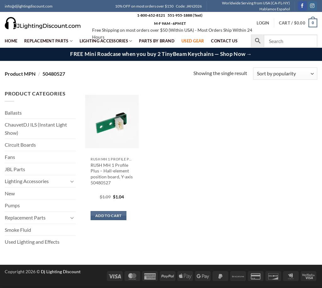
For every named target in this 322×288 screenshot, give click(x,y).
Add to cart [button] (108, 216)
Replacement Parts (48, 41)
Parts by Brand (157, 40)
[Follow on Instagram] (312, 6)
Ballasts (13, 113)
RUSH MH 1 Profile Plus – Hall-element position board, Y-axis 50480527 (112, 173)
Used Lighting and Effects (32, 242)
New (10, 193)
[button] (298, 23)
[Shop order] (285, 74)
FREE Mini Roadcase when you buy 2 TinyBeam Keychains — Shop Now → (161, 54)
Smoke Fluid (18, 230)
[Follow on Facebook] (302, 6)
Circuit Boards (20, 145)
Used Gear (192, 40)
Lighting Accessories (106, 41)
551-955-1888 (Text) (185, 15)
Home (11, 40)
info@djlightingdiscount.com (29, 6)
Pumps (12, 205)
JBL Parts (15, 169)
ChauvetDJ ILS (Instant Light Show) (36, 129)
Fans (10, 157)
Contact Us (224, 40)
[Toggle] (72, 181)
